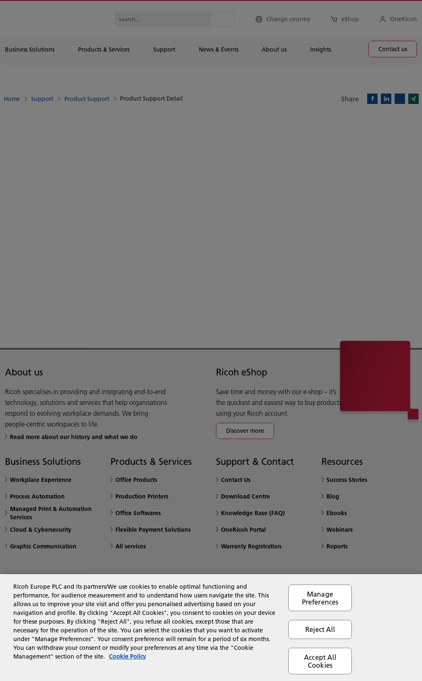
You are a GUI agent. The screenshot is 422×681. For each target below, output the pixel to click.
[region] (211, 627)
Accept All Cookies (320, 661)
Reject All (320, 629)
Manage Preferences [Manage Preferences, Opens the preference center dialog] (320, 598)
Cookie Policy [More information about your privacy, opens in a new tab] (127, 656)
